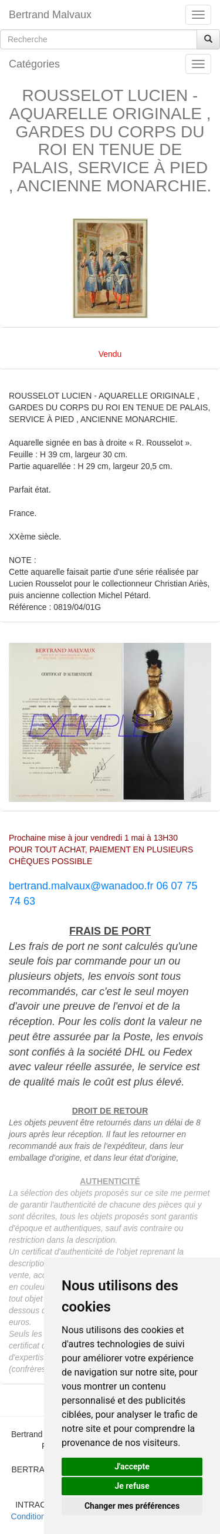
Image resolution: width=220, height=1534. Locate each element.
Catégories (34, 64)
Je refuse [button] (131, 1486)
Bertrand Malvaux (50, 15)
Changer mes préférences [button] (132, 1506)
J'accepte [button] (132, 1466)
